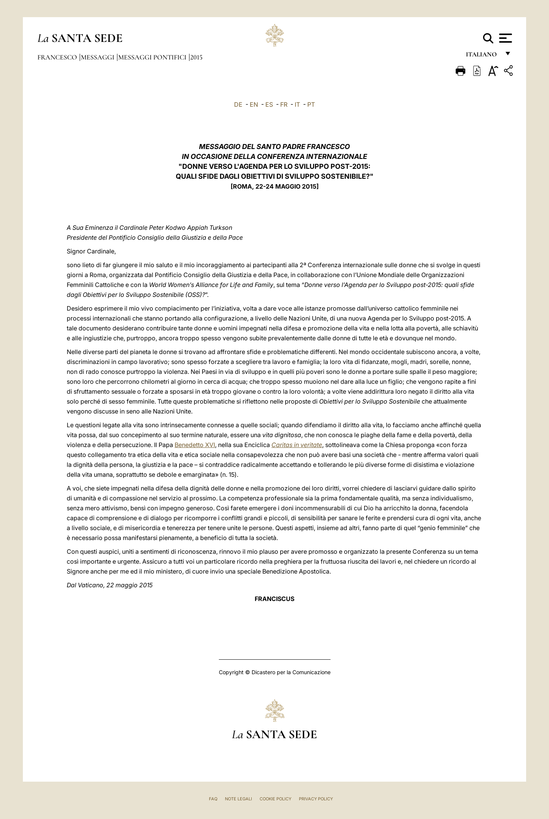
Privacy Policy (316, 798)
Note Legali (238, 798)
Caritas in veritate (296, 445)
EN (254, 104)
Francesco (58, 57)
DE (238, 104)
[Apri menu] (504, 38)
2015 (196, 57)
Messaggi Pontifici (153, 57)
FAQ (213, 798)
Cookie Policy (275, 798)
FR (283, 104)
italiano (483, 56)
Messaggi (98, 57)
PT (311, 104)
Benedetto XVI (195, 445)
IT (297, 104)
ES (269, 104)
